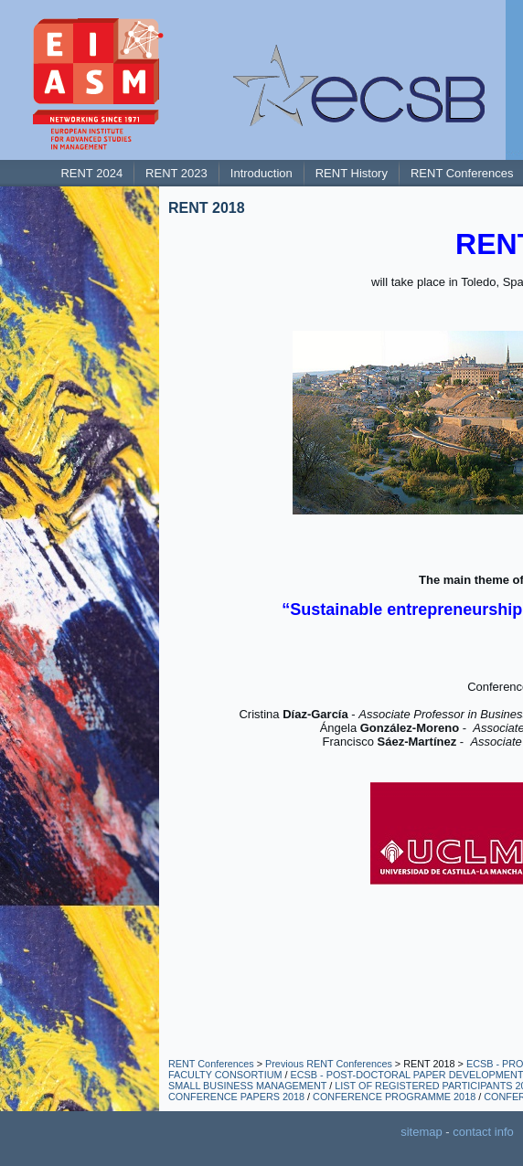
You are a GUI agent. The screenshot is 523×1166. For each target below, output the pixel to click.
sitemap (421, 1132)
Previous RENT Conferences (328, 1063)
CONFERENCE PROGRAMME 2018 (394, 1096)
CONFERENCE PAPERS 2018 (236, 1096)
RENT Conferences (211, 1063)
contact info (483, 1132)
